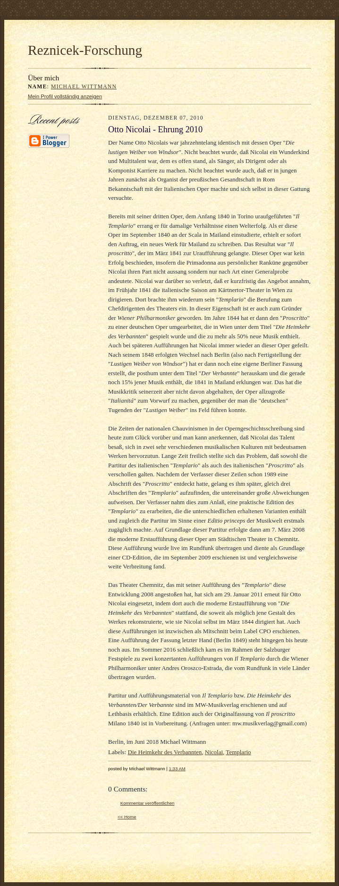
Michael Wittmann (84, 87)
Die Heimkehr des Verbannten (165, 752)
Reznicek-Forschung (85, 50)
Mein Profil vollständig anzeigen (65, 96)
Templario (238, 752)
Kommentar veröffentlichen (147, 803)
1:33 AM (177, 768)
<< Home (127, 816)
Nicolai (214, 752)
